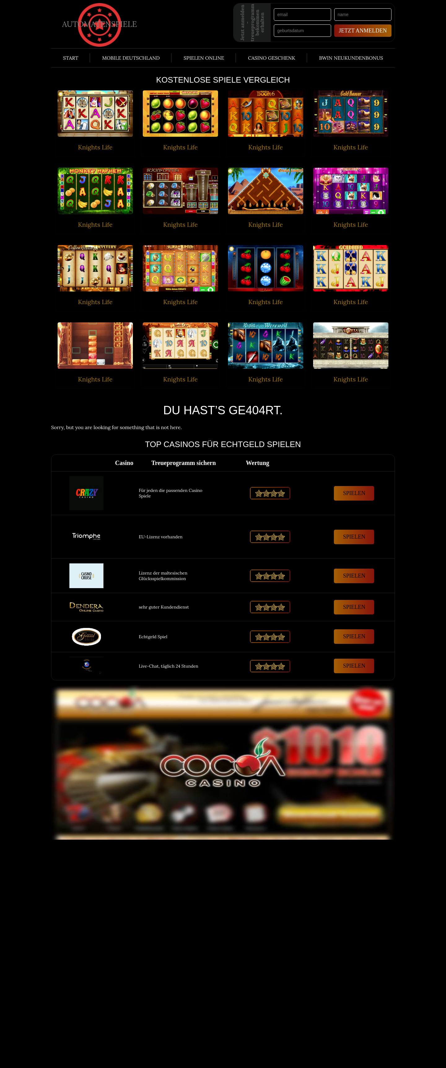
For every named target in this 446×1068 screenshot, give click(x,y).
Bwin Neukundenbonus (351, 58)
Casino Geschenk (271, 58)
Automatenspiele (99, 24)
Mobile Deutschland (131, 58)
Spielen (354, 493)
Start (70, 58)
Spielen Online (204, 58)
